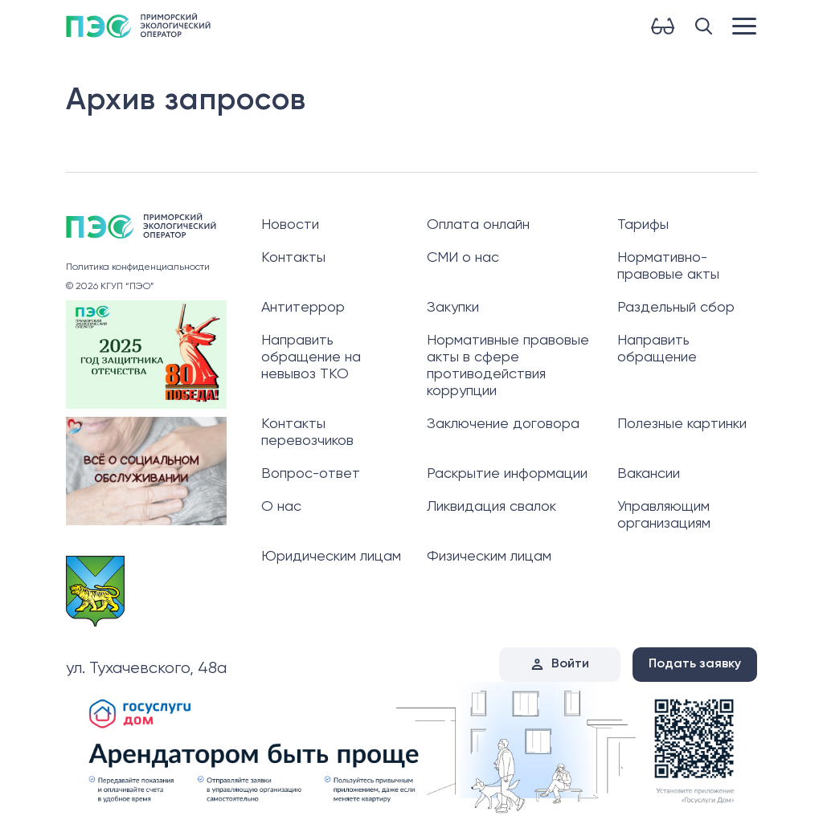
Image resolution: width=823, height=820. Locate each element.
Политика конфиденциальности (138, 267)
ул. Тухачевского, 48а (146, 668)
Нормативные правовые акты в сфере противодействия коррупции (508, 365)
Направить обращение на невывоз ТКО (311, 357)
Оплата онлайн (478, 225)
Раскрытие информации (507, 474)
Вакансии (648, 474)
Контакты (293, 258)
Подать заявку (695, 664)
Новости (290, 225)
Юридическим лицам (331, 556)
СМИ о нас (463, 258)
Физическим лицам (489, 556)
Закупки (453, 307)
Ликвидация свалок (491, 507)
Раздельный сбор (676, 307)
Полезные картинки (682, 424)
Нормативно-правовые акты (668, 266)
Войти (570, 664)
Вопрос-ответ (310, 474)
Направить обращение (657, 349)
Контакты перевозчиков (307, 432)
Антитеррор (303, 307)
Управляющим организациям (663, 515)
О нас (281, 507)
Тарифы (643, 225)
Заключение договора (503, 424)
